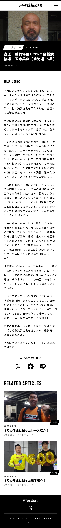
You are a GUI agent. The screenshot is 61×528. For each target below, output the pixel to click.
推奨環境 (48, 518)
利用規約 (37, 518)
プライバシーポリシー (19, 518)
